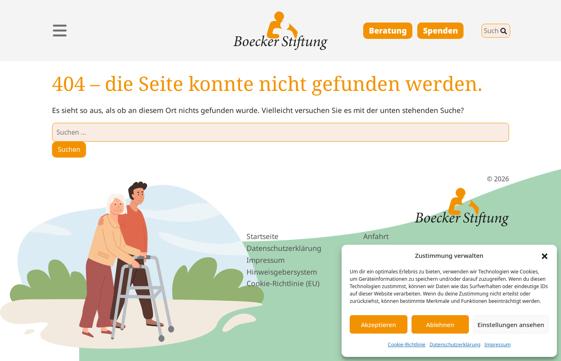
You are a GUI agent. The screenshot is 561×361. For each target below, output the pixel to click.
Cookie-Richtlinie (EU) (283, 283)
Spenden (440, 30)
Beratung (388, 30)
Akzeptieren (378, 324)
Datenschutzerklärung (455, 344)
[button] (545, 255)
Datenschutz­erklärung (284, 248)
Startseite (262, 236)
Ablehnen (440, 324)
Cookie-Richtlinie (406, 344)
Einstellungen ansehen (510, 324)
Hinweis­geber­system (282, 272)
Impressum (497, 344)
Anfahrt (376, 236)
